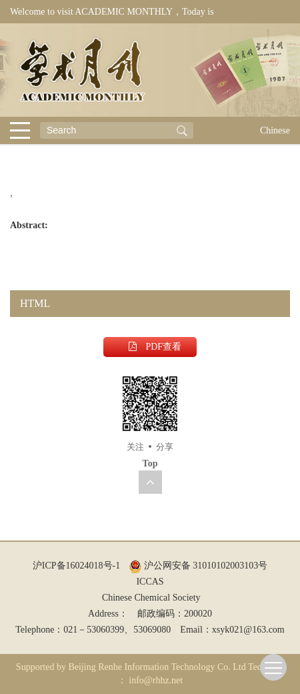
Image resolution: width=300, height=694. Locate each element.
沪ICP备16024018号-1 (76, 566)
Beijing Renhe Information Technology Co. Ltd (156, 667)
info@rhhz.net (156, 680)
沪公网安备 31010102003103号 (198, 566)
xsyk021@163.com (248, 630)
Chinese (275, 130)
